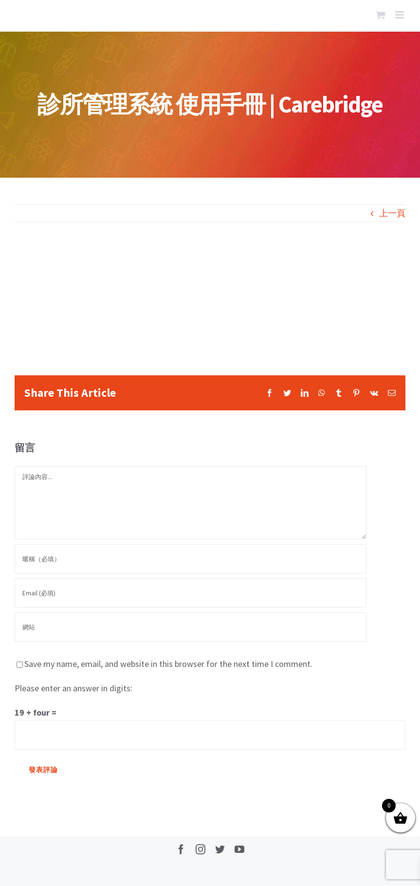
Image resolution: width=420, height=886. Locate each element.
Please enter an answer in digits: (73, 688)
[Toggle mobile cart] (380, 15)
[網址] (190, 627)
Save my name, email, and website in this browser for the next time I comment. (168, 663)
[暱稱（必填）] (190, 558)
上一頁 (392, 213)
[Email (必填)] (190, 593)
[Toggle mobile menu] (400, 15)
